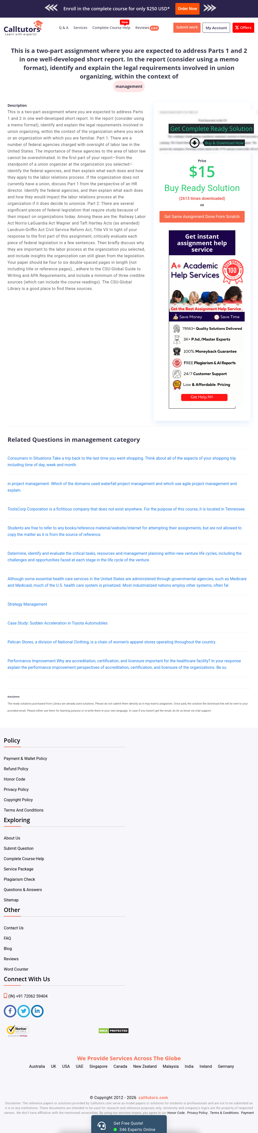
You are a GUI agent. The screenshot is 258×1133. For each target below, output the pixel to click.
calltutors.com (153, 1097)
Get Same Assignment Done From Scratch (202, 216)
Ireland (206, 1066)
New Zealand (145, 1066)
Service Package (18, 869)
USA (66, 1066)
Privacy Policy (16, 789)
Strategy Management (27, 604)
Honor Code (14, 779)
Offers (243, 27)
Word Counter (16, 969)
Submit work (187, 27)
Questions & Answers (23, 889)
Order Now (187, 8)
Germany (226, 1066)
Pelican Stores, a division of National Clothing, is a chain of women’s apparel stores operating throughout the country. (112, 642)
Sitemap (11, 900)
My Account (216, 27)
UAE (79, 1066)
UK (53, 1066)
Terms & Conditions (225, 1113)
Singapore (98, 1066)
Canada (120, 1066)
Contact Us (14, 928)
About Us (12, 838)
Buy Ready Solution (202, 188)
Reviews (142, 27)
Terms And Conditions (24, 810)
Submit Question (19, 848)
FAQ (7, 938)
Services (80, 27)
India (189, 1066)
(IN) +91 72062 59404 (26, 996)
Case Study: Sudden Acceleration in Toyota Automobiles (58, 623)
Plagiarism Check (19, 879)
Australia (37, 1066)
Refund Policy (16, 768)
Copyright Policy (18, 799)
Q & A (64, 27)
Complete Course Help (111, 27)
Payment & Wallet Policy (25, 758)
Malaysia (171, 1066)
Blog (8, 948)
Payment (247, 1113)
